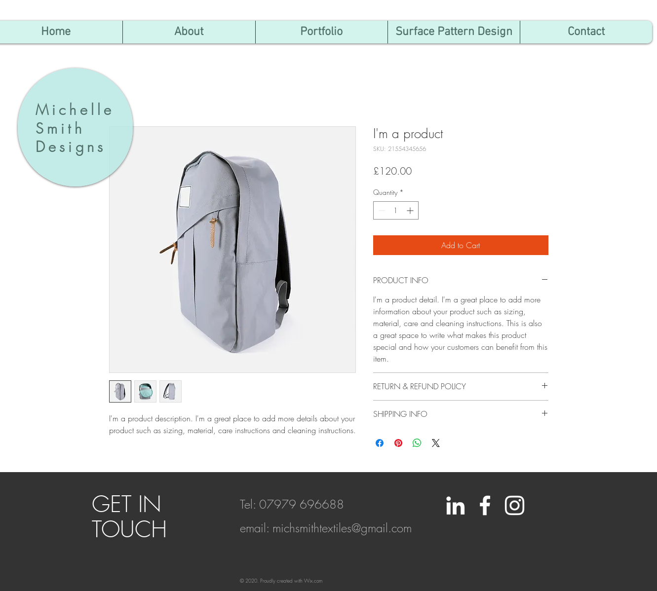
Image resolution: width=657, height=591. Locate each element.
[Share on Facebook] (380, 443)
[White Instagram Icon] (515, 505)
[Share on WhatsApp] (417, 443)
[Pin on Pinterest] (398, 443)
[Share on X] (436, 443)
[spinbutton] (396, 210)
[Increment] (411, 210)
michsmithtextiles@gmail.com (342, 528)
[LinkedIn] (455, 505)
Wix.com (313, 580)
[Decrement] (381, 210)
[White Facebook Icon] (485, 505)
